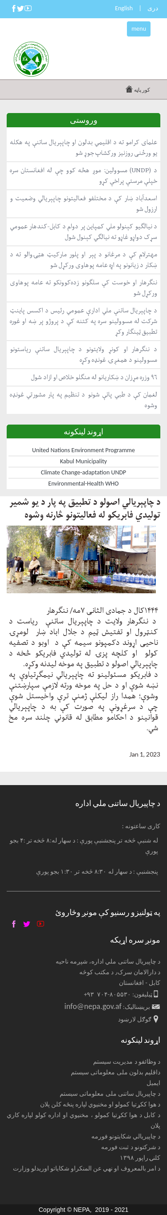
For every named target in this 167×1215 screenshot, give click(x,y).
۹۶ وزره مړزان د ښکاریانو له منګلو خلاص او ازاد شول (94, 377)
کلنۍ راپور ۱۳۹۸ (140, 1158)
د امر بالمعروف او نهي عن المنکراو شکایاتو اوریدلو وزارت (87, 1168)
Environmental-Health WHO (83, 483)
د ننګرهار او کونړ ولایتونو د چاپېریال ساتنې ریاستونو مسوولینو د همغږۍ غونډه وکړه (83, 354)
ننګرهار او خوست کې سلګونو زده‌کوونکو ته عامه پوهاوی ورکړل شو (83, 288)
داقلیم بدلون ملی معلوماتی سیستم (115, 1072)
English (124, 8)
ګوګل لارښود (134, 1019)
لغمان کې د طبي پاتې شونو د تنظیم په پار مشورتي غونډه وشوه (83, 400)
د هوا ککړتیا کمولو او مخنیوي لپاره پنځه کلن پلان (100, 1104)
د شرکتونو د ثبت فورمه (130, 1147)
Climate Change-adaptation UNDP (83, 472)
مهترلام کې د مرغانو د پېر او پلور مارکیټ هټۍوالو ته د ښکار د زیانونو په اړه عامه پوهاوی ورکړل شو (83, 260)
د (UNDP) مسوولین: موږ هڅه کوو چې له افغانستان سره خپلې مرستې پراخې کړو (83, 175)
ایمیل (153, 1083)
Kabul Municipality (83, 461)
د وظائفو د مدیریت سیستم (126, 1061)
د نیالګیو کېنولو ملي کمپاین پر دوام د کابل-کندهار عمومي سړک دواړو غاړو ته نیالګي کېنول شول (83, 232)
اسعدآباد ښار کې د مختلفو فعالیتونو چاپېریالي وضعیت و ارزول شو (83, 204)
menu (138, 28)
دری (152, 8)
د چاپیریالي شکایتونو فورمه (126, 1136)
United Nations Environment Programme (83, 450)
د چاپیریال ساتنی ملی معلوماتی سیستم (110, 1094)
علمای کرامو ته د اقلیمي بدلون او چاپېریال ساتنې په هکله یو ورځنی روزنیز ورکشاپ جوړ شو (83, 147)
